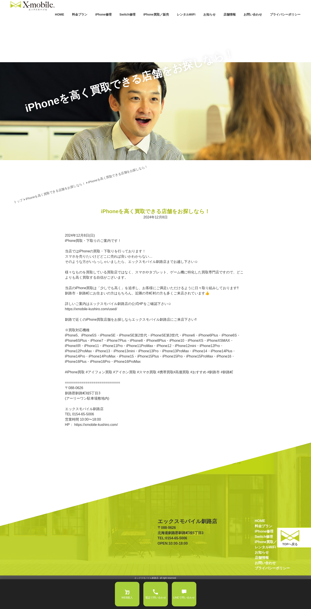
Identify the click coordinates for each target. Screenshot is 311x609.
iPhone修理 (65, 23)
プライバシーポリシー (280, 23)
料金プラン (38, 23)
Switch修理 (94, 23)
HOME (16, 23)
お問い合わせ (241, 23)
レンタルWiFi (161, 23)
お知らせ (191, 23)
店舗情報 (214, 23)
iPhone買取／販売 (128, 23)
